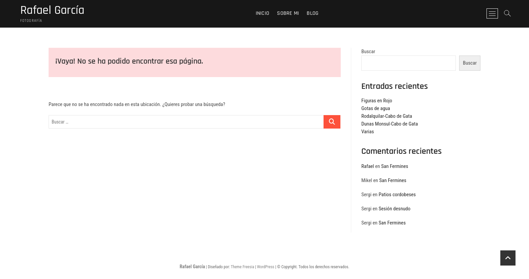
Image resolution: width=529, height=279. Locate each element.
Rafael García (52, 10)
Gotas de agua (375, 108)
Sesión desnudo (394, 209)
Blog (312, 13)
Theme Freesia (242, 267)
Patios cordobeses (397, 194)
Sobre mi (288, 13)
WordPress (265, 267)
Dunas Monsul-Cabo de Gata (389, 124)
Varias (367, 132)
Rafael (367, 166)
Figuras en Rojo (376, 101)
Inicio (262, 13)
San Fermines (394, 166)
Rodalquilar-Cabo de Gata (386, 116)
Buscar (368, 51)
